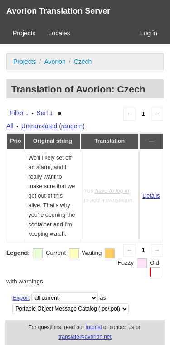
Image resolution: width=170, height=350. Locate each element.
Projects (24, 33)
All (10, 126)
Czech (83, 61)
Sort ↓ (44, 113)
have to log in (112, 191)
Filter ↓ (19, 113)
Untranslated (39, 126)
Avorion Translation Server (58, 10)
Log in (148, 33)
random (72, 126)
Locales (59, 33)
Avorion (54, 61)
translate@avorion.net (85, 337)
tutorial (94, 327)
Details (151, 196)
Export (20, 297)
